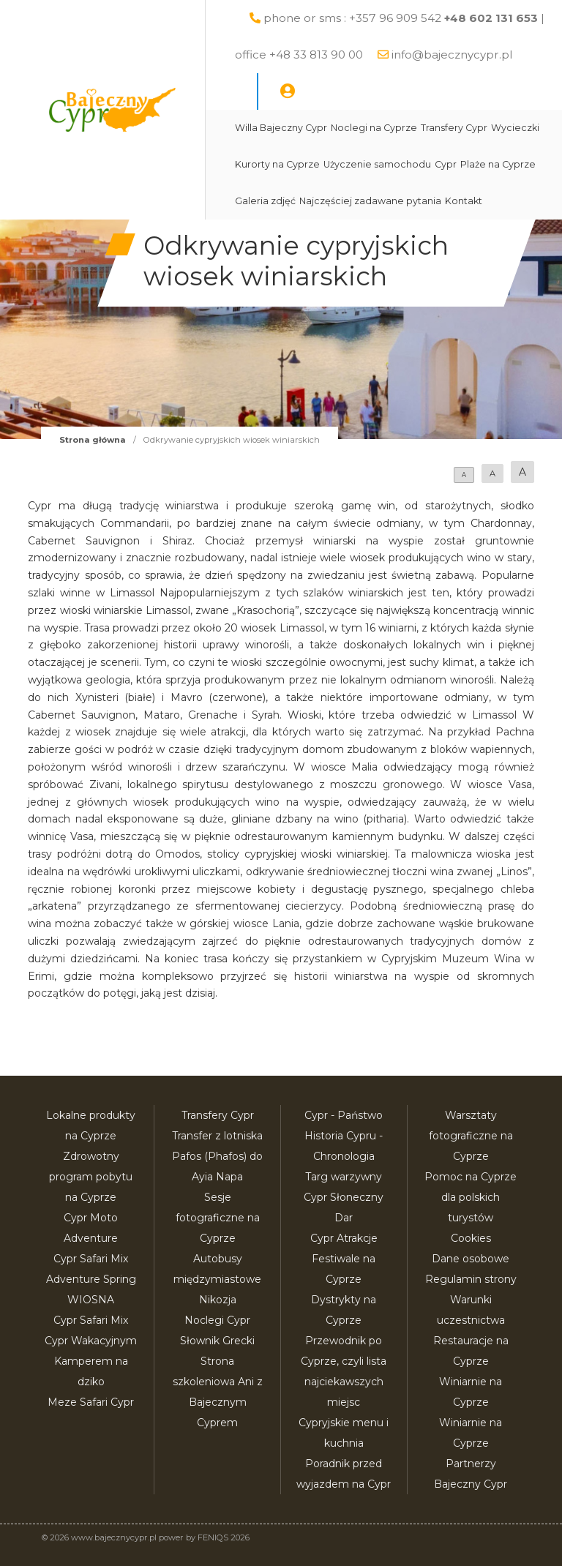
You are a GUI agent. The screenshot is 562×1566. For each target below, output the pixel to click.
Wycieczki (515, 127)
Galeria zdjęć (265, 200)
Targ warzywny (343, 1176)
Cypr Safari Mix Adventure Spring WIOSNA (91, 1279)
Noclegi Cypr (217, 1320)
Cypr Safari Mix (90, 1320)
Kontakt (463, 200)
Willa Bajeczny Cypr (281, 127)
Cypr (446, 164)
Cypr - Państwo (343, 1115)
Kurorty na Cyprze (277, 164)
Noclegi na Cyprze (374, 127)
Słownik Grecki (217, 1340)
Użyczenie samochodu (377, 164)
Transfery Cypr (454, 127)
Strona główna (92, 440)
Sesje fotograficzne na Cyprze (218, 1218)
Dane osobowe (470, 1258)
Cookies (471, 1238)
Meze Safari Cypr (91, 1402)
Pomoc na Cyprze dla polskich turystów (470, 1197)
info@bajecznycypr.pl (451, 54)
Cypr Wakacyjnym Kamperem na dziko (91, 1361)
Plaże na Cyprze (498, 164)
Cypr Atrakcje (344, 1238)
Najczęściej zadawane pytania (370, 200)
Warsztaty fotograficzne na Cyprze (471, 1136)
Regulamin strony (471, 1279)
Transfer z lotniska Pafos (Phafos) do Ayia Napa (217, 1156)
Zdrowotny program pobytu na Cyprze (90, 1177)
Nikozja (217, 1299)
